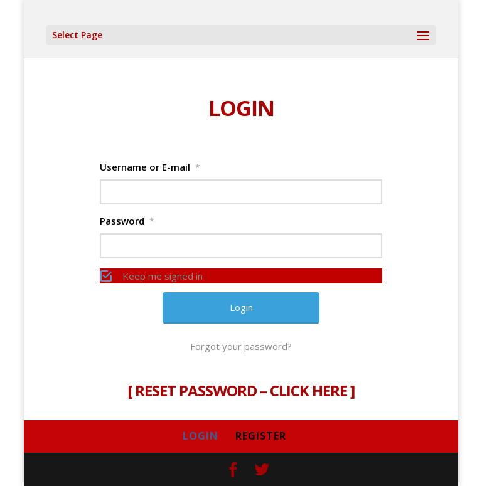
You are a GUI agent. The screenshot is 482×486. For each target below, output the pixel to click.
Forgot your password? (241, 346)
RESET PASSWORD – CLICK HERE (241, 390)
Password (127, 220)
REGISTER (260, 436)
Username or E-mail (150, 167)
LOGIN (200, 436)
